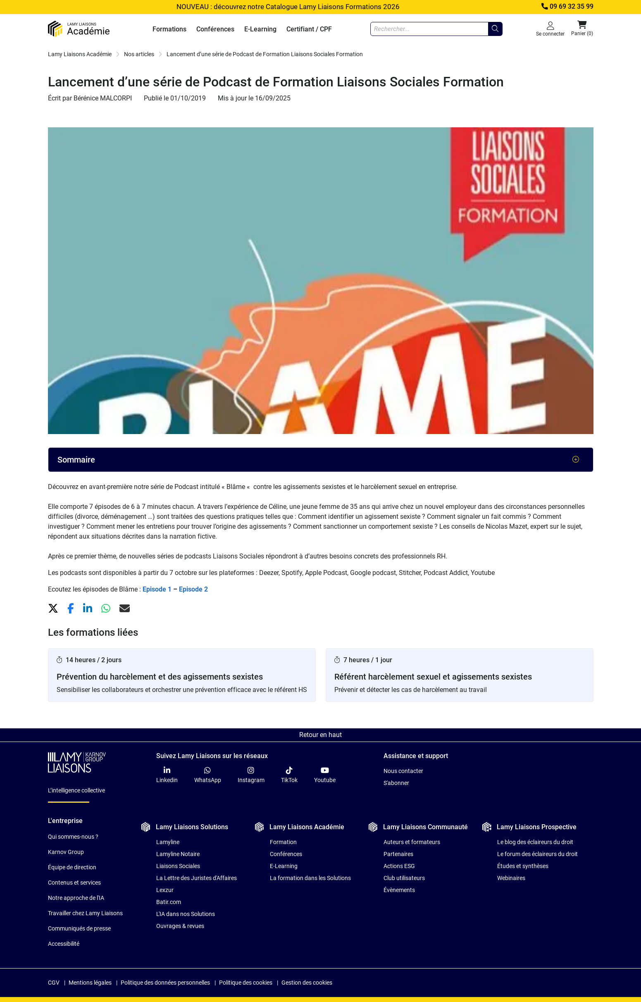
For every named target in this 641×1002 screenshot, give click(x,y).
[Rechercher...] (495, 29)
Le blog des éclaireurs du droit (535, 842)
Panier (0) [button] (582, 28)
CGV (54, 982)
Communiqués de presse (79, 928)
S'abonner (396, 783)
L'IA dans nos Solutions (185, 914)
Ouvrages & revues (180, 926)
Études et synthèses (522, 866)
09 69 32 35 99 (566, 7)
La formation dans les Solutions (310, 878)
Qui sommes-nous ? (73, 836)
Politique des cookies (245, 982)
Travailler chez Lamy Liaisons (85, 913)
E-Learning (260, 29)
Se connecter (550, 29)
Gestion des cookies (306, 982)
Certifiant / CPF (309, 29)
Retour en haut (320, 735)
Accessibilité (63, 943)
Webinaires (511, 878)
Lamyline (167, 842)
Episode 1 (157, 589)
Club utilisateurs (404, 878)
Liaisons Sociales (178, 866)
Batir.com (168, 902)
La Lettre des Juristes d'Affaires (196, 878)
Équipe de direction (72, 867)
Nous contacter (403, 771)
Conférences (215, 29)
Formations (169, 29)
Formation (283, 842)
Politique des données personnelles (165, 982)
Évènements (399, 890)
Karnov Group (66, 852)
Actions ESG (399, 866)
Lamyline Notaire (178, 854)
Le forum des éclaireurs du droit (537, 854)
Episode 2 (193, 589)
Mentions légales (90, 982)
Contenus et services (74, 882)
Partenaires (398, 854)
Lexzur (165, 890)
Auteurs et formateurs (412, 842)
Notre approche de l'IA (76, 898)
